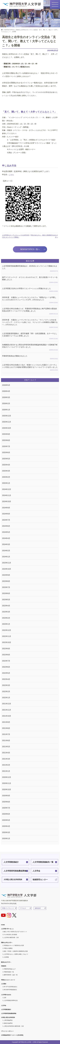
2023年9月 (6, 575)
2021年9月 (6, 722)
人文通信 (3, 984)
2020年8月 (6, 802)
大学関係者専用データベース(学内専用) (12, 1035)
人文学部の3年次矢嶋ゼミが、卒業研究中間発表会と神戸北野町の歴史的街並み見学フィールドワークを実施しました (30, 311)
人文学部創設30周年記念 (11, 1000)
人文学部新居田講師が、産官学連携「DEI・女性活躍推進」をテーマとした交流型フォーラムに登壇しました (30, 336)
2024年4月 (6, 538)
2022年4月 (6, 679)
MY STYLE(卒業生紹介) (10, 986)
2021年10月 (6, 716)
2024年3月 (6, 544)
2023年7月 (6, 587)
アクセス (23, 908)
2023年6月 (6, 593)
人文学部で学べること (7, 929)
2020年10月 (6, 789)
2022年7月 (6, 661)
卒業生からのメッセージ (8, 980)
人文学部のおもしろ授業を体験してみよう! (16, 954)
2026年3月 (6, 397)
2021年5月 (6, 746)
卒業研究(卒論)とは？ (10, 969)
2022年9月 (6, 648)
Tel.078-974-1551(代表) (8, 903)
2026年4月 (6, 391)
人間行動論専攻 (8, 1020)
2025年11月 (6, 422)
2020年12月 (6, 777)
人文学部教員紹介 (11, 862)
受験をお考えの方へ (6, 942)
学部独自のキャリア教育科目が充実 (14, 945)
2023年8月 (6, 581)
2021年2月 (6, 765)
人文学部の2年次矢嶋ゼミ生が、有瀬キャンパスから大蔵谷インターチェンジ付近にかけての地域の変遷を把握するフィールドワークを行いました (30, 367)
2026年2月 (6, 403)
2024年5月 (6, 532)
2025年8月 (6, 440)
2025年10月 (6, 428)
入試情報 (6, 957)
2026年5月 (6, 385)
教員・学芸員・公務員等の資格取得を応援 (16, 951)
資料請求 (38, 908)
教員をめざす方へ (6, 962)
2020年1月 (6, 838)
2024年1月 (6, 557)
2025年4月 (6, 465)
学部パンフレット (8, 908)
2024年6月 (6, 526)
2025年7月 (6, 446)
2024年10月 (6, 501)
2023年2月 (6, 618)
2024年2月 (6, 550)
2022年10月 (6, 642)
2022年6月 (6, 667)
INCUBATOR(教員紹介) (10, 989)
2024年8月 (6, 514)
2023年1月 (6, 624)
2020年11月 (6, 783)
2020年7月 (6, 808)
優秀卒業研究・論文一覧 (11, 975)
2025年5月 (6, 459)
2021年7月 (6, 734)
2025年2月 (6, 477)
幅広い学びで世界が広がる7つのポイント (15, 931)
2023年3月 (6, 612)
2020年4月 (6, 826)
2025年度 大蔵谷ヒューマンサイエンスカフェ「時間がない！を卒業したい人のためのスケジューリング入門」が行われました (30, 300)
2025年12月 (6, 416)
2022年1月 (6, 697)
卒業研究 (3, 966)
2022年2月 (6, 691)
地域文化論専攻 (8, 1023)
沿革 (5, 997)
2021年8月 (6, 728)
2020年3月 (6, 832)
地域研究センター (40, 880)
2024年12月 (6, 489)
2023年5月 (6, 599)
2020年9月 (6, 795)
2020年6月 (6, 814)
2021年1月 (6, 771)
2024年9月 (6, 508)
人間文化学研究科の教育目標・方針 (14, 1026)
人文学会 (36, 871)
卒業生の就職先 (8, 948)
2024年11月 (6, 495)
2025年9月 (6, 434)
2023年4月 (6, 606)
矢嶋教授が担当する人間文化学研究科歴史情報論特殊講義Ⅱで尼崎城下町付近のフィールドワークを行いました (30, 347)
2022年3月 (6, 685)
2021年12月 (6, 704)
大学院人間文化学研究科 (13, 879)
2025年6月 (6, 452)
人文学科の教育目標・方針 (11, 937)
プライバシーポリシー (7, 1031)
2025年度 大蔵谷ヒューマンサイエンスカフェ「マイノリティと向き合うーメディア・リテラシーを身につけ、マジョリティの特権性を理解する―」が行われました (30, 324)
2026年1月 (6, 410)
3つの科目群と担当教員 (10, 934)
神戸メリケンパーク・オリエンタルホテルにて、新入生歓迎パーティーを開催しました (30, 280)
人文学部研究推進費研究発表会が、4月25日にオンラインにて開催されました (30, 268)
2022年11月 (6, 636)
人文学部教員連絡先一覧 (43, 862)
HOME (3, 925)
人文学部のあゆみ (6, 994)
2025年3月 (6, 471)
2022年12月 (6, 630)
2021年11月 (6, 710)
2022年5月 (6, 673)
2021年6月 (6, 740)
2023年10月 (6, 569)
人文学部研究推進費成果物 (15, 871)
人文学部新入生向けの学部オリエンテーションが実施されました (30, 290)
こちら (11, 174)
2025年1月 (6, 483)
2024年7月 (6, 520)
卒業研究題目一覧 (9, 972)
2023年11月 (6, 563)
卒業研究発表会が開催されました (30, 357)
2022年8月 (6, 655)
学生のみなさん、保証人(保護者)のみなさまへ (44, 236)
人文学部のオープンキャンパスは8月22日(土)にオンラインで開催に (16, 236)
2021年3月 (6, 759)
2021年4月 (6, 753)
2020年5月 (6, 820)
